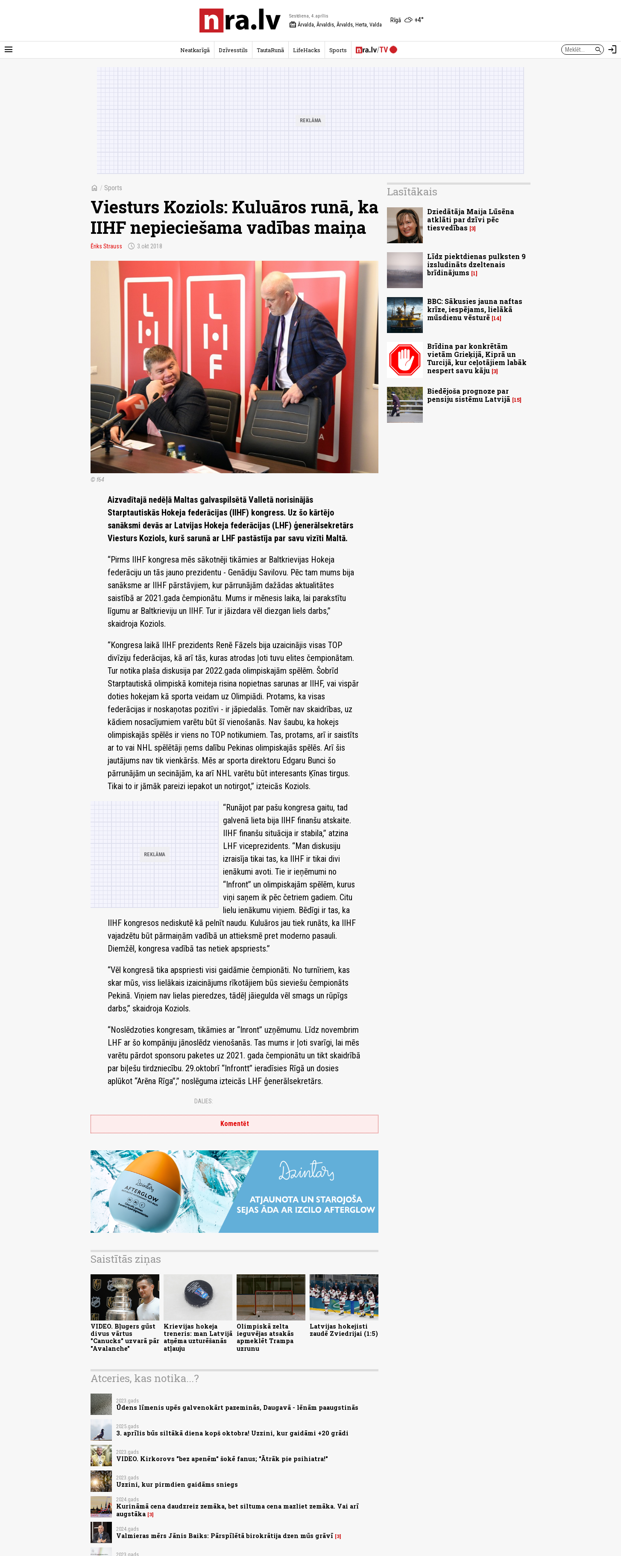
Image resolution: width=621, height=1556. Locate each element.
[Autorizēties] (612, 49)
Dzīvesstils (233, 50)
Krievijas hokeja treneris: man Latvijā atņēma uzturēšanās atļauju (198, 1337)
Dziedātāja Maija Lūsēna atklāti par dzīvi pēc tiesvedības (470, 219)
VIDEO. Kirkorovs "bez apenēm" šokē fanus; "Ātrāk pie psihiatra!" (222, 1459)
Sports (338, 50)
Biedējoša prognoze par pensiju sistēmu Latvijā (468, 395)
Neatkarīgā (195, 50)
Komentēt (234, 1124)
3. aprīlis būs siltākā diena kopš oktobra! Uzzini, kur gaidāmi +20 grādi (232, 1433)
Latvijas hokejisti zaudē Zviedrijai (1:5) (344, 1330)
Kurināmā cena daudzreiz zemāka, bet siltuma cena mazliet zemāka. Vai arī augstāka (237, 1510)
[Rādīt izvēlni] (8, 49)
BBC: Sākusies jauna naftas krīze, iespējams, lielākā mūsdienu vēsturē (474, 309)
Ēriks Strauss (106, 246)
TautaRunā (270, 50)
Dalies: (203, 1101)
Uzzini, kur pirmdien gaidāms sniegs (177, 1484)
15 (517, 400)
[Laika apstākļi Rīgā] (407, 20)
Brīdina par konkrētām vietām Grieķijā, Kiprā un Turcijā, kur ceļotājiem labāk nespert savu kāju (477, 358)
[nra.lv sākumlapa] (240, 20)
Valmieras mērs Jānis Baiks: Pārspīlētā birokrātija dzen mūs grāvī (224, 1536)
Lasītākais (412, 191)
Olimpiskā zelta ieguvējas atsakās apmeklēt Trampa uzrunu (265, 1337)
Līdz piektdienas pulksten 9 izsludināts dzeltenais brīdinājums (476, 264)
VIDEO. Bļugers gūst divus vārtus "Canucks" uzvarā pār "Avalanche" (125, 1337)
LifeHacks (306, 50)
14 (496, 318)
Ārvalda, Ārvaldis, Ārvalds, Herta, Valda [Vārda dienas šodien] (335, 25)
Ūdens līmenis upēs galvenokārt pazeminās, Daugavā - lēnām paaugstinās (237, 1407)
